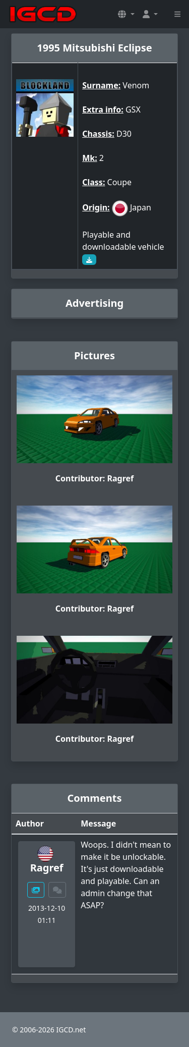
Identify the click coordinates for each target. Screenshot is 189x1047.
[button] (126, 14)
